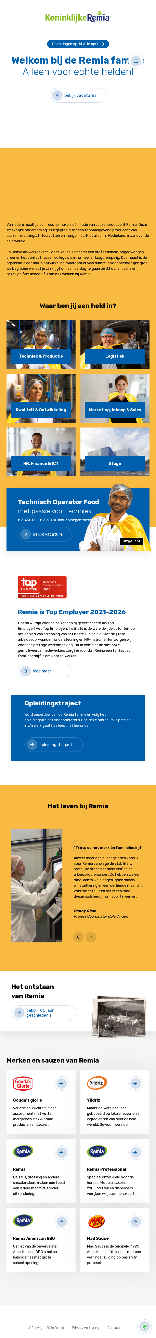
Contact (113, 1328)
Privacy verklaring (85, 1328)
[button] (135, 61)
